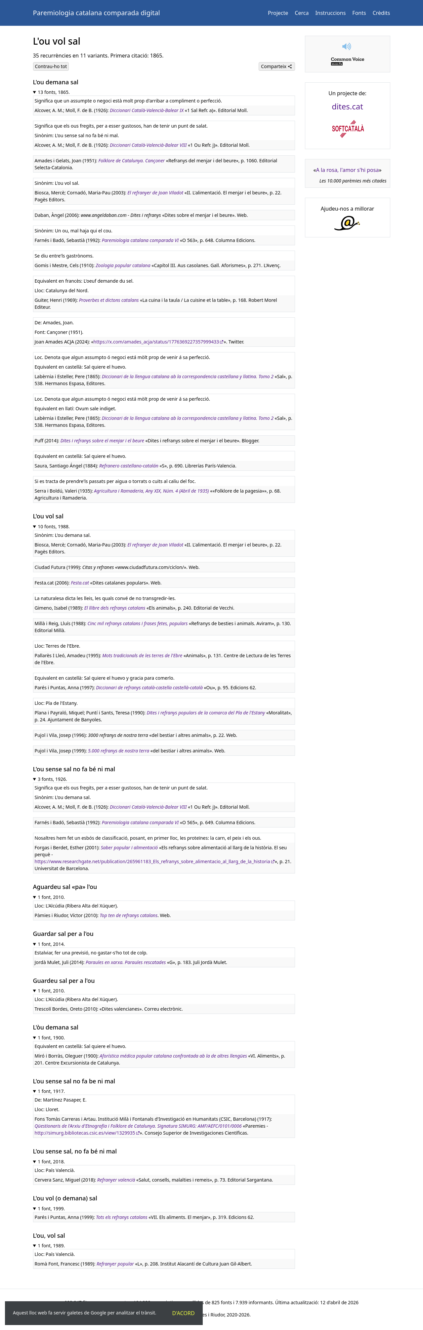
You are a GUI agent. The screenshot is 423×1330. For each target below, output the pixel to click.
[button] (348, 46)
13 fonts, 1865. (54, 92)
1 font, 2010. (51, 897)
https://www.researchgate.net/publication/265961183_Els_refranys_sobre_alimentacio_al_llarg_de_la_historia (152, 861)
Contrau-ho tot (51, 66)
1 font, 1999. (51, 1208)
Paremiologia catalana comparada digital (96, 12)
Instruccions (330, 13)
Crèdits (381, 13)
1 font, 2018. (51, 1161)
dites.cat (347, 106)
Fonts (359, 13)
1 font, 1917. (51, 1091)
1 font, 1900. (51, 1037)
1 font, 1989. (51, 1245)
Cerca (302, 13)
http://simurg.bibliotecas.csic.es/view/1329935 (85, 1133)
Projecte (278, 13)
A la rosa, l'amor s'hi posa (347, 170)
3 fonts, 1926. (52, 779)
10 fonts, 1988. (54, 526)
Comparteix (276, 66)
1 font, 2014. (51, 944)
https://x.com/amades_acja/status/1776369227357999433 (156, 342)
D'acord (183, 1313)
